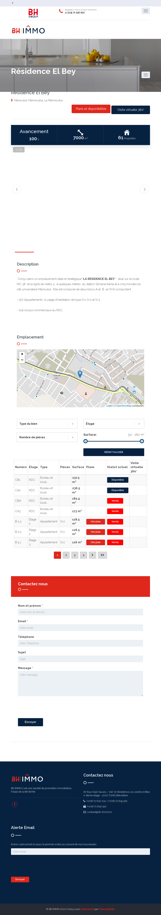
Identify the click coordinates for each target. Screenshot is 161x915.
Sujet (22, 652)
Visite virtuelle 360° (130, 110)
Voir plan (96, 521)
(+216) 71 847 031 (75, 12)
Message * (25, 668)
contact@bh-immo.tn (99, 812)
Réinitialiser (113, 452)
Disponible (118, 479)
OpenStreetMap (124, 406)
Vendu (115, 500)
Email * (23, 621)
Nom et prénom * (30, 605)
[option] (80, 183)
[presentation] (47, 707)
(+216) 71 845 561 (117, 801)
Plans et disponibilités (91, 109)
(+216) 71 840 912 (96, 806)
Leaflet (109, 406)
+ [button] (22, 354)
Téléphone (26, 637)
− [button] (22, 360)
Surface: (90, 435)
